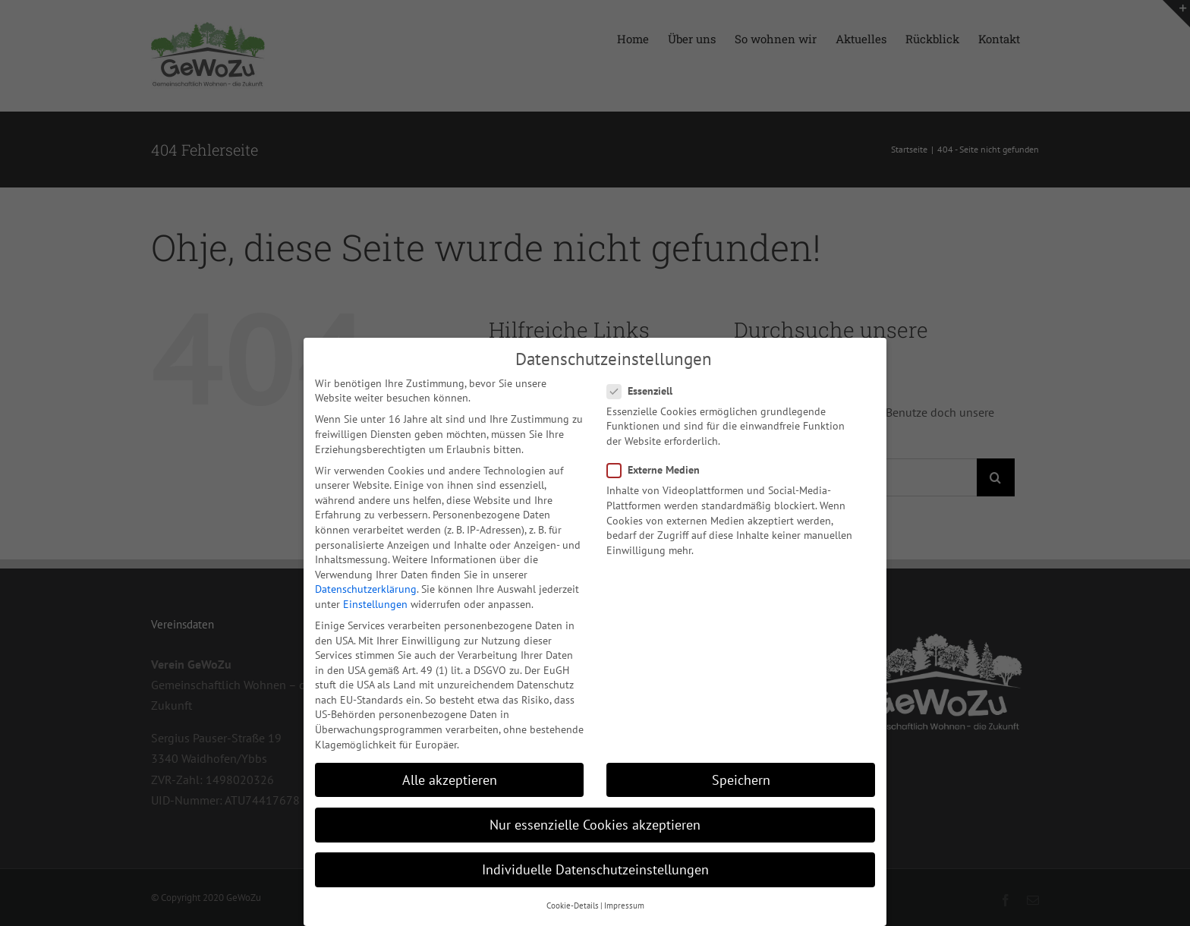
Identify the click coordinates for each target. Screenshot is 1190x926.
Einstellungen (375, 603)
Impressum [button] (624, 904)
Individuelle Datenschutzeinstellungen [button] (595, 868)
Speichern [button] (741, 779)
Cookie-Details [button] (572, 904)
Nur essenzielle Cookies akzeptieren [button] (595, 824)
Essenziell (645, 390)
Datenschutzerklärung (366, 588)
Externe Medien (659, 469)
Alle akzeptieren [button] (449, 779)
